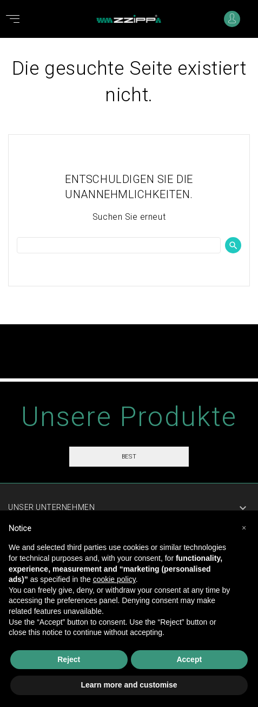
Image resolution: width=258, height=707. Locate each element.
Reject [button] (68, 659)
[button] (244, 527)
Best (129, 456)
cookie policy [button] (114, 579)
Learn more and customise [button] (129, 684)
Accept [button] (189, 659)
